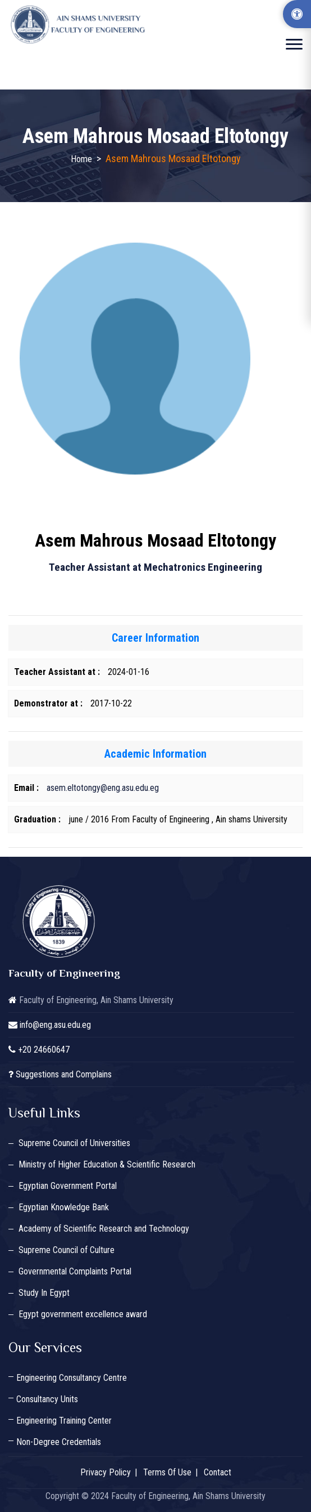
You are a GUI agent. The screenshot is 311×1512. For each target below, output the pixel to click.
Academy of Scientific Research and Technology (104, 1228)
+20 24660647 (44, 1049)
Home (81, 159)
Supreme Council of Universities (74, 1143)
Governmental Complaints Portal (75, 1271)
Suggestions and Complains (64, 1074)
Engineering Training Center (64, 1420)
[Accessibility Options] (297, 14)
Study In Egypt (44, 1292)
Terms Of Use (167, 1472)
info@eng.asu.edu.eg (55, 1024)
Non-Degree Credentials (58, 1442)
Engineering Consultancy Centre (71, 1377)
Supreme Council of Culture (67, 1250)
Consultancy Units (47, 1399)
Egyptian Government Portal (68, 1185)
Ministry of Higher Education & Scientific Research (107, 1164)
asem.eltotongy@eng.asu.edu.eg (103, 787)
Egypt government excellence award (83, 1314)
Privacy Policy (105, 1472)
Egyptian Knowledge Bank (64, 1207)
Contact (217, 1472)
